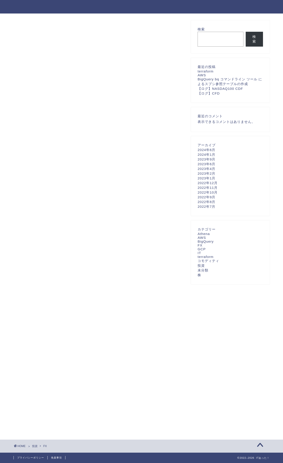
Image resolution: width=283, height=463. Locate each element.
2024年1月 (206, 154)
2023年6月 (206, 164)
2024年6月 (206, 150)
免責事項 (56, 457)
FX (200, 245)
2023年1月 (206, 178)
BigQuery (206, 241)
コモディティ (208, 261)
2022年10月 (208, 192)
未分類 (203, 270)
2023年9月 (206, 159)
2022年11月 (208, 188)
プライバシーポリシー (30, 457)
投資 (201, 265)
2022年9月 (206, 197)
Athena (204, 234)
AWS (202, 75)
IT (199, 253)
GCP (202, 249)
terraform (206, 71)
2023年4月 (206, 169)
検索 (201, 29)
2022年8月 (206, 202)
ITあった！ (25, 6)
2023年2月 (206, 173)
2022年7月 (206, 206)
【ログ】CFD (209, 93)
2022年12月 (208, 183)
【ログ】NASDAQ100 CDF (220, 88)
